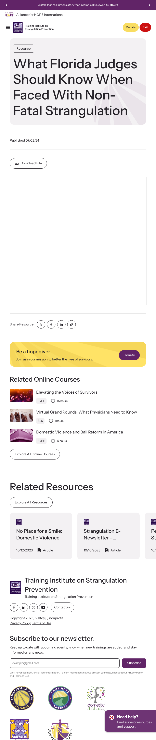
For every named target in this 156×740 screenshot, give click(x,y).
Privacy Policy (20, 623)
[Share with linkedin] (61, 324)
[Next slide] (149, 4)
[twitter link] (33, 607)
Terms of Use (41, 623)
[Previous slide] (6, 4)
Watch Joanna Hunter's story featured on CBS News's (78, 5)
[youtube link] (43, 607)
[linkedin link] (24, 607)
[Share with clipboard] (71, 324)
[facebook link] (14, 607)
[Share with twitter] (41, 324)
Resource (23, 48)
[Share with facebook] (51, 324)
